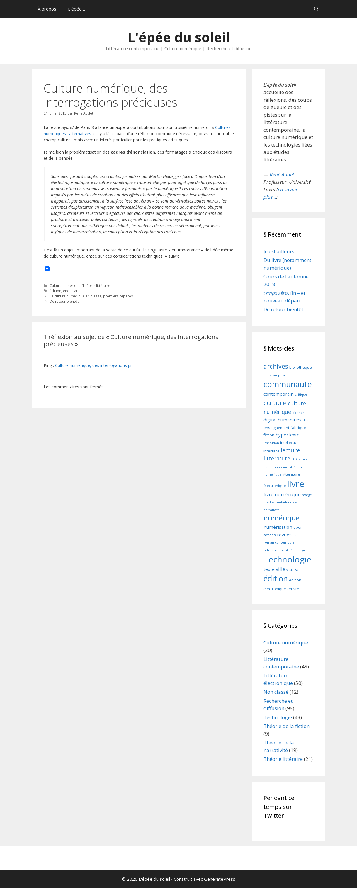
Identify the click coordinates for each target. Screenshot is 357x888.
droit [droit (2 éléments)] (306, 420)
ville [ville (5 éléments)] (280, 569)
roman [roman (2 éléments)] (298, 535)
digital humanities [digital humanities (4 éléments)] (283, 420)
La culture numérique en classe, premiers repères (91, 296)
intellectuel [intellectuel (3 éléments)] (290, 442)
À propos (47, 9)
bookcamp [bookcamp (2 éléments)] (272, 375)
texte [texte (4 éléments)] (269, 569)
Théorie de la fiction (287, 726)
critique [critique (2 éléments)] (301, 394)
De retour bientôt (64, 301)
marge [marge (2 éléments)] (307, 495)
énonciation (73, 290)
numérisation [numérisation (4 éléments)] (278, 527)
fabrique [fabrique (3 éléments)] (298, 427)
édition (55, 290)
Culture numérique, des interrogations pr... (95, 365)
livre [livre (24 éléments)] (295, 484)
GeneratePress (219, 879)
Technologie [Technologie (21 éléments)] (287, 559)
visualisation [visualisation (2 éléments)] (295, 570)
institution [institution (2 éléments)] (271, 443)
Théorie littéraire (96, 285)
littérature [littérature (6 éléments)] (277, 458)
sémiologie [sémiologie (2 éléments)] (297, 550)
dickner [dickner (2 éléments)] (298, 413)
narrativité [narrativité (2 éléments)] (272, 510)
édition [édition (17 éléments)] (276, 578)
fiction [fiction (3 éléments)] (269, 435)
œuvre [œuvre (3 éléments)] (293, 588)
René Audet (282, 174)
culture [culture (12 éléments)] (275, 402)
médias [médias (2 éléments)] (269, 502)
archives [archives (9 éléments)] (276, 366)
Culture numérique (65, 285)
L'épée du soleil (178, 37)
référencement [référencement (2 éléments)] (276, 550)
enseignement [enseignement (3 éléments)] (276, 427)
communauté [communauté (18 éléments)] (288, 384)
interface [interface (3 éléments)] (272, 451)
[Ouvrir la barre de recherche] (316, 9)
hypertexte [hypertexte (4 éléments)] (288, 435)
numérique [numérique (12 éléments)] (282, 518)
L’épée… (76, 9)
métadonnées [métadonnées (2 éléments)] (287, 502)
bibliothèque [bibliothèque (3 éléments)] (300, 367)
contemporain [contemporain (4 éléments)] (279, 394)
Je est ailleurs (279, 251)
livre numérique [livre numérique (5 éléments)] (282, 494)
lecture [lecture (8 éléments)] (290, 450)
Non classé (276, 691)
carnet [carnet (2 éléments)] (286, 375)
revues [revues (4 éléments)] (284, 534)
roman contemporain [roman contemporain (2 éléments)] (281, 542)
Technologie (278, 717)
